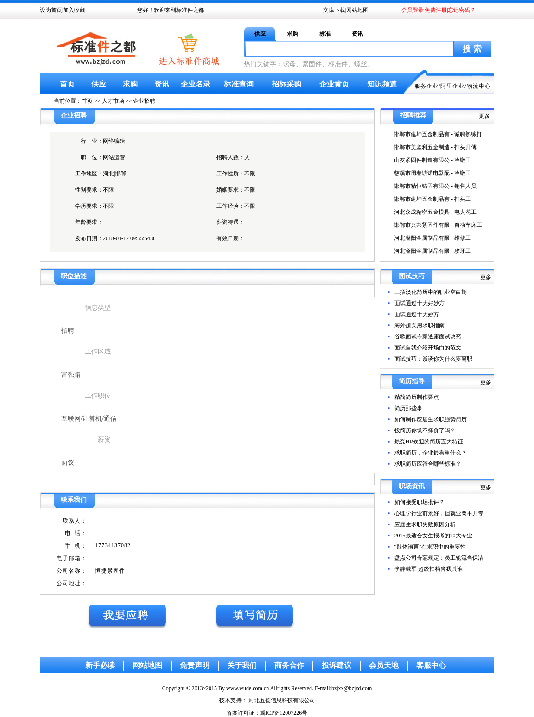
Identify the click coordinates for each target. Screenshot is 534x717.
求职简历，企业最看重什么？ (430, 452)
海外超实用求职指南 (419, 325)
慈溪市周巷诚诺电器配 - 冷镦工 (432, 173)
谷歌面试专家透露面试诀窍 (427, 336)
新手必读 (100, 665)
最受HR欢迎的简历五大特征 (429, 441)
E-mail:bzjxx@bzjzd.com (343, 688)
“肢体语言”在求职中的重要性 (430, 546)
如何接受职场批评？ (419, 502)
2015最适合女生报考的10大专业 (433, 535)
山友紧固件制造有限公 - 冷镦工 (432, 160)
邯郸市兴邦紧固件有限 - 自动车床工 (438, 225)
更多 (484, 116)
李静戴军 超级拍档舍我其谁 (428, 569)
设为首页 (51, 10)
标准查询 (239, 84)
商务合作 (289, 665)
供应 (260, 34)
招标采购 (286, 84)
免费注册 (436, 10)
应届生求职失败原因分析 (425, 524)
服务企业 (426, 86)
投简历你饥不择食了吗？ (425, 430)
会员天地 (384, 665)
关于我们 (242, 665)
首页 (67, 84)
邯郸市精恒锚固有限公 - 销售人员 (435, 186)
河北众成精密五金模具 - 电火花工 (435, 212)
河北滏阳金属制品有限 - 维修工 (432, 238)
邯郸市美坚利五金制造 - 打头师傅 (435, 147)
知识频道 (382, 84)
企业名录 (195, 84)
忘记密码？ (462, 10)
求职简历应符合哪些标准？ (427, 464)
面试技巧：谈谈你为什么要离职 (433, 358)
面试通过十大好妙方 (419, 303)
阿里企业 (452, 86)
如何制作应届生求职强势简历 (430, 419)
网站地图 (357, 10)
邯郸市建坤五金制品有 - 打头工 (432, 199)
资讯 (357, 34)
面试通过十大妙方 (416, 314)
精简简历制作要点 (416, 397)
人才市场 (113, 101)
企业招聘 (144, 101)
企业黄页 (334, 84)
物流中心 (479, 86)
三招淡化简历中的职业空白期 (430, 292)
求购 (292, 34)
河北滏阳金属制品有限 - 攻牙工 (432, 251)
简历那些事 (408, 408)
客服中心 (431, 665)
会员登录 (412, 10)
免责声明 (195, 665)
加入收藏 (74, 10)
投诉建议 (336, 665)
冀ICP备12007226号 (284, 713)
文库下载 (334, 10)
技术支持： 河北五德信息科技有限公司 (267, 700)
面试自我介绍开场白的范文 (427, 347)
